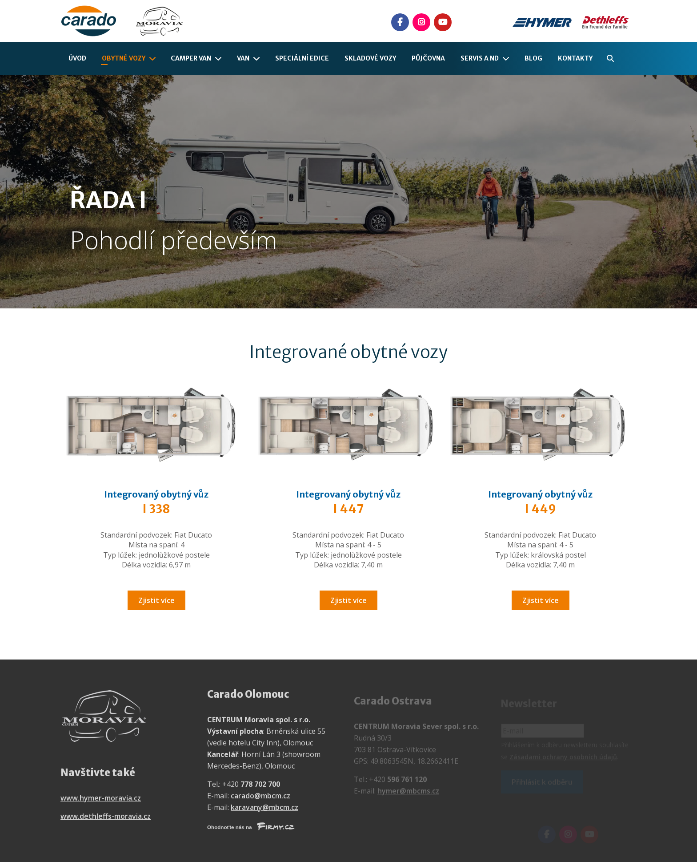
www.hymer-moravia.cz (100, 803)
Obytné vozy (123, 58)
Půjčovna (428, 58)
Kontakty (575, 58)
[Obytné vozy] (154, 58)
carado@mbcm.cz (260, 800)
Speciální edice (302, 58)
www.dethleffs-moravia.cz (105, 821)
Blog (533, 58)
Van (243, 58)
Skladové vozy (370, 58)
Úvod (77, 58)
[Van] (258, 58)
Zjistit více (156, 600)
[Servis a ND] (508, 58)
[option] (348, 191)
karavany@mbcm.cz (264, 812)
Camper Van (191, 58)
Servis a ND (480, 58)
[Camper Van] (220, 58)
